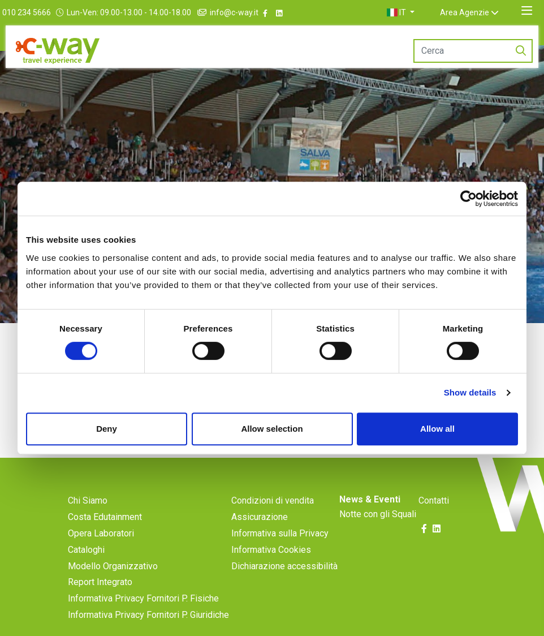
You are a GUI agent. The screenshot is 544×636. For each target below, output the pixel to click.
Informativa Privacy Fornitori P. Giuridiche (148, 614)
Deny (106, 428)
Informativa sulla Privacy (280, 533)
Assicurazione (259, 517)
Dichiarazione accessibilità (284, 566)
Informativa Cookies (271, 549)
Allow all (437, 428)
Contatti (433, 500)
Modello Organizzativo (113, 566)
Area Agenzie (478, 12)
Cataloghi (86, 549)
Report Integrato (100, 582)
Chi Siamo (87, 500)
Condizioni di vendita (272, 500)
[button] (414, 12)
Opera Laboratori (101, 533)
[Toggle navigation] (527, 11)
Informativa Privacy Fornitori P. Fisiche (143, 598)
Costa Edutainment (105, 517)
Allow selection (272, 428)
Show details (470, 392)
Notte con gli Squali (377, 514)
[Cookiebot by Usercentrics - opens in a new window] (468, 198)
